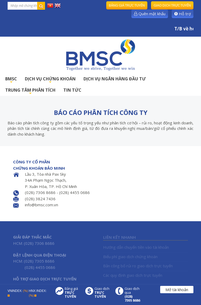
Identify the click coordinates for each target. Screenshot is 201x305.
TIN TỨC (72, 90)
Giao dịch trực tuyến (172, 5)
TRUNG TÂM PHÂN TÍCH (30, 91)
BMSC (11, 80)
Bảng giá (72, 292)
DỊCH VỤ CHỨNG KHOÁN (50, 80)
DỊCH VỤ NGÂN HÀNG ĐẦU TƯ (114, 79)
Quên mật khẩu (149, 13)
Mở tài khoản (176, 289)
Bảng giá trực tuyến (127, 5)
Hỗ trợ (182, 13)
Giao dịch (102, 292)
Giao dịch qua (132, 294)
